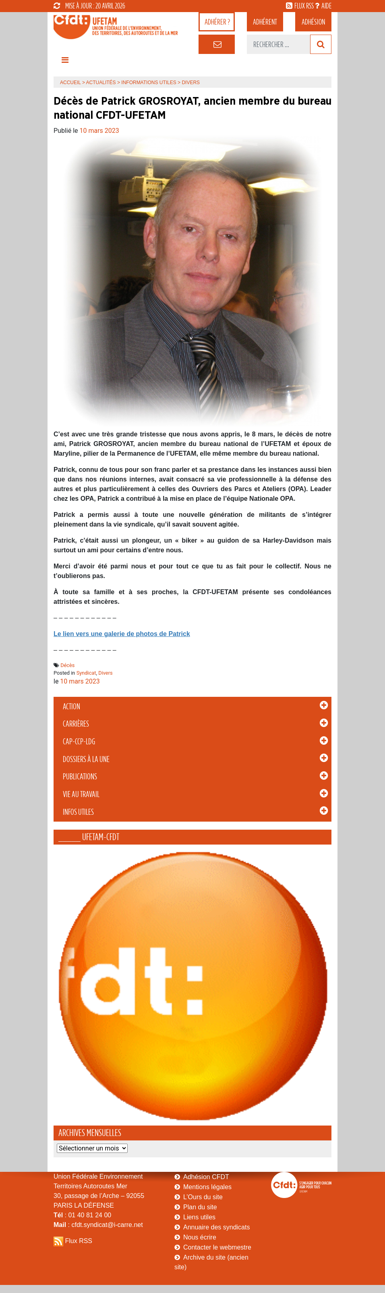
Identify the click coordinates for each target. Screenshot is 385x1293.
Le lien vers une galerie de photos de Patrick (122, 633)
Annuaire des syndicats (216, 1227)
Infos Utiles (78, 812)
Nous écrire (199, 1237)
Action (71, 706)
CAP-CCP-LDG (79, 741)
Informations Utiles (148, 82)
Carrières (76, 723)
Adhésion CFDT (206, 1176)
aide (326, 6)
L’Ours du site (203, 1197)
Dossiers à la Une (86, 759)
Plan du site (200, 1207)
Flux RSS (78, 1240)
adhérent (265, 21)
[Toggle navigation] (65, 62)
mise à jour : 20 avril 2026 (89, 6)
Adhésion (313, 21)
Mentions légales (207, 1187)
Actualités (101, 82)
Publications (80, 776)
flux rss (304, 6)
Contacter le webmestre (217, 1247)
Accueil (70, 82)
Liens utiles (199, 1217)
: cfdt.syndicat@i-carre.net (98, 1224)
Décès (67, 665)
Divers (105, 673)
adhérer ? (217, 21)
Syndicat (86, 673)
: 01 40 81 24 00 (82, 1215)
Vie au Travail (81, 794)
